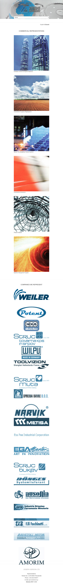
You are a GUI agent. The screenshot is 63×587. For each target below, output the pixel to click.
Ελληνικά (46, 24)
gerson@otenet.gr (33, 580)
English (42, 24)
